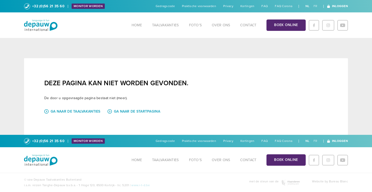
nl (307, 6)
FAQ (264, 6)
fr (315, 6)
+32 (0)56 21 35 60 (44, 6)
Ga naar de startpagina (134, 111)
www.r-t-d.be (140, 185)
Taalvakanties (165, 25)
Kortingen (247, 6)
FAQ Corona (283, 6)
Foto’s (195, 25)
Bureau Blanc (338, 181)
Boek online (286, 25)
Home (137, 25)
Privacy (228, 6)
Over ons (221, 25)
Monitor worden (88, 6)
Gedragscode (165, 6)
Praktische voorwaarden (199, 6)
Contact (248, 25)
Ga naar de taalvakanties (72, 111)
